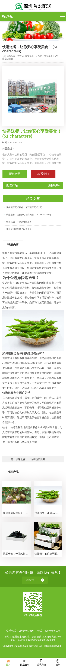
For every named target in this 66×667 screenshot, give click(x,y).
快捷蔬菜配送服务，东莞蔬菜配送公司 (24, 207)
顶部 (57, 662)
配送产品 (14, 173)
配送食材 (24, 662)
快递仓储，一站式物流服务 (19, 222)
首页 (19, 56)
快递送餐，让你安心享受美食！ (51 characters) (28, 214)
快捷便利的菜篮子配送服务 (19, 229)
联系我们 (41, 662)
